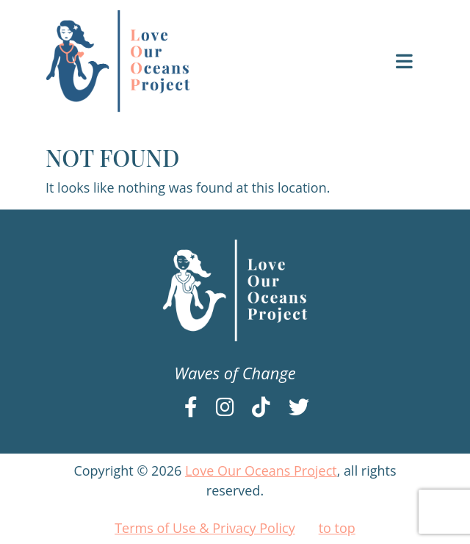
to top (337, 528)
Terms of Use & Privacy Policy (205, 528)
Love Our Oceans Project (261, 470)
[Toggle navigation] (404, 61)
